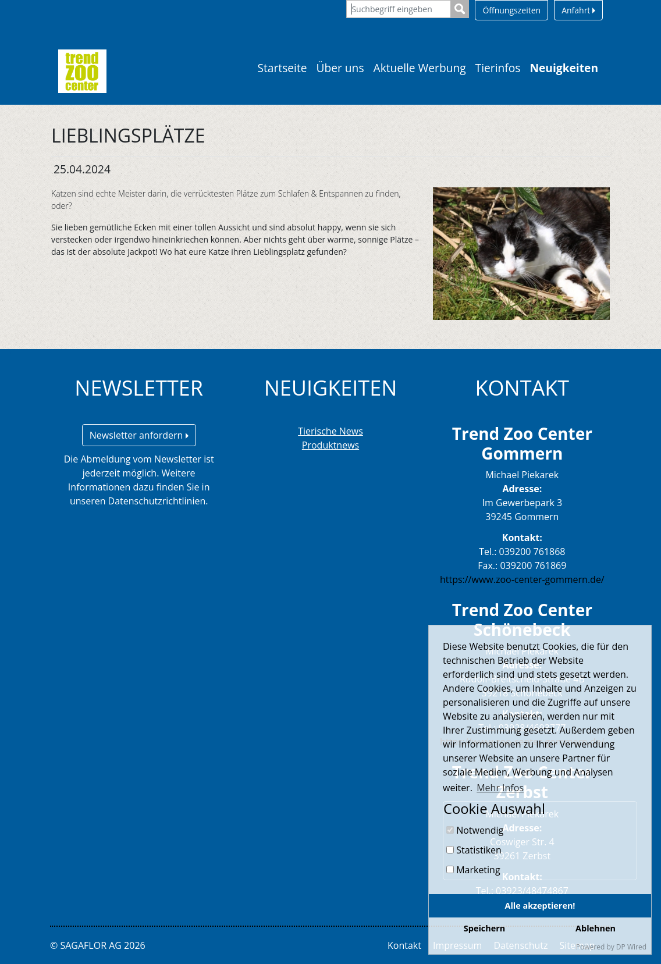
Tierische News (330, 431)
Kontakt (404, 945)
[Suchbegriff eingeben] (398, 9)
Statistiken (474, 850)
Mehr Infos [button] (500, 787)
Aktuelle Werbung (420, 68)
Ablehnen (595, 928)
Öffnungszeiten (511, 10)
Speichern (484, 928)
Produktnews (330, 445)
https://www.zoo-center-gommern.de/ (522, 579)
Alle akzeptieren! (540, 905)
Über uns (340, 68)
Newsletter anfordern (139, 435)
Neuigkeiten (563, 68)
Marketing (473, 869)
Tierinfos (498, 68)
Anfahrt (578, 10)
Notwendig (474, 830)
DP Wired (631, 947)
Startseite (282, 68)
